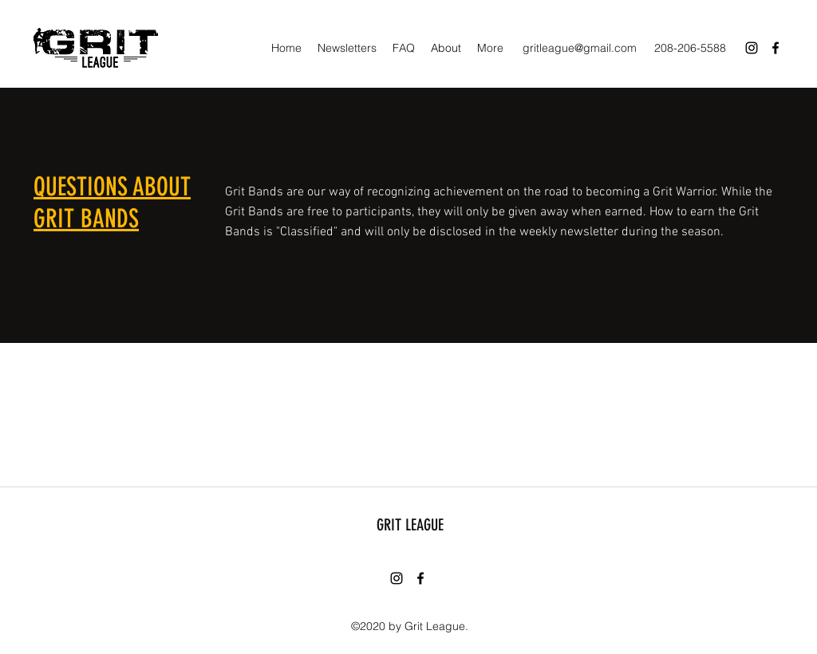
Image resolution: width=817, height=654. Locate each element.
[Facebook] (775, 48)
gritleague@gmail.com (580, 48)
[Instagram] (752, 48)
